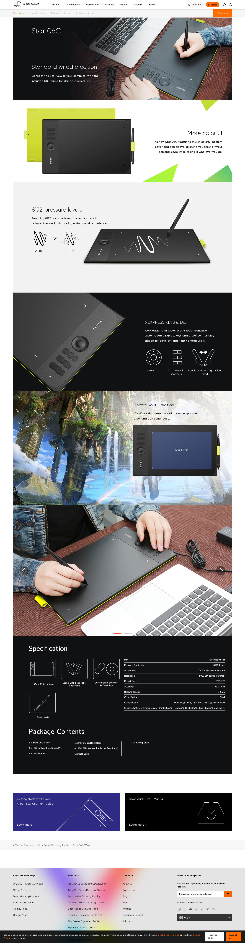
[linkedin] (196, 909)
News (126, 902)
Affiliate (127, 908)
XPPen (16, 845)
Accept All (233, 936)
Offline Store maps (23, 890)
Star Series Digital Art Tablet (84, 921)
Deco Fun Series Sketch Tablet (85, 915)
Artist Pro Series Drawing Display (86, 890)
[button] (224, 4)
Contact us (129, 890)
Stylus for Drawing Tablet (82, 927)
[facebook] (185, 909)
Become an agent (133, 915)
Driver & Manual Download (28, 883)
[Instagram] (179, 909)
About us (128, 883)
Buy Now (222, 13)
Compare (196, 5)
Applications (92, 5)
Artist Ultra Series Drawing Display (87, 883)
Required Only (212, 936)
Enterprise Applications (26, 896)
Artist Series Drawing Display (84, 896)
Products (57, 5)
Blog (125, 896)
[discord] (190, 909)
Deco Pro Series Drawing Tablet (86, 902)
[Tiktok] (202, 909)
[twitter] (207, 909)
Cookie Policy (20, 915)
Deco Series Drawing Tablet (84, 908)
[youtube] (213, 909)
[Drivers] (151, 4)
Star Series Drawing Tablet (53, 845)
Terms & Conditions (24, 902)
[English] (204, 917)
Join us (126, 921)
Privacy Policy (20, 908)
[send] (228, 894)
